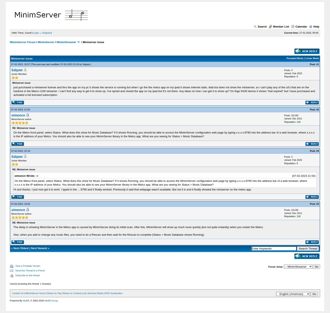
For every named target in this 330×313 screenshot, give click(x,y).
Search (260, 26)
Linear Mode (312, 58)
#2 (317, 109)
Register (47, 33)
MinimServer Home (35, 293)
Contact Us (18, 293)
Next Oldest (21, 248)
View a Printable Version (27, 266)
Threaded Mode (294, 58)
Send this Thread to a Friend (30, 270)
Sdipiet (86, 64)
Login (36, 33)
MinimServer (46, 42)
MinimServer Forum (23, 42)
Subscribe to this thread (27, 275)
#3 (317, 151)
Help (314, 26)
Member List (279, 26)
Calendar (299, 26)
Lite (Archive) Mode (93, 293)
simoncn (18, 115)
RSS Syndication (113, 293)
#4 (317, 204)
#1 (317, 64)
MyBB (26, 300)
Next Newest (39, 248)
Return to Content (72, 293)
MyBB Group (51, 300)
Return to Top (54, 293)
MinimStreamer (66, 42)
